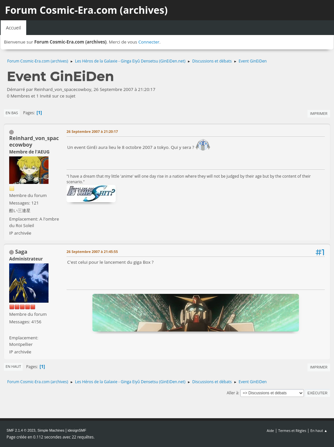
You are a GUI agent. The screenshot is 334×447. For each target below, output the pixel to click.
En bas (12, 112)
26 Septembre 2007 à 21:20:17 (92, 131)
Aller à (232, 393)
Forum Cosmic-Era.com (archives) (86, 10)
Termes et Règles (292, 430)
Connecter (148, 42)
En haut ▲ (318, 430)
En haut (13, 366)
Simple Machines (50, 430)
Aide (270, 430)
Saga (21, 251)
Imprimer (318, 113)
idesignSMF (77, 430)
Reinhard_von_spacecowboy (34, 141)
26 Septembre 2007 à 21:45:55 (92, 251)
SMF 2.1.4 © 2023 (21, 430)
